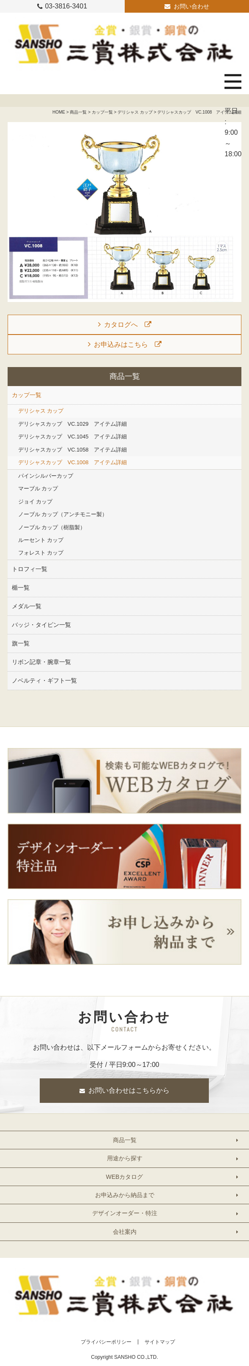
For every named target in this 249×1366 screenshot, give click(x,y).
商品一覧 (78, 112)
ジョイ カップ (35, 501)
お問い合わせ (191, 6)
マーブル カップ (38, 488)
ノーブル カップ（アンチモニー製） (63, 514)
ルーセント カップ (41, 540)
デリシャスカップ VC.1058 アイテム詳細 (72, 449)
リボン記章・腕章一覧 (41, 662)
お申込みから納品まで (124, 1195)
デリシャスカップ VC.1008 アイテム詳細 (72, 462)
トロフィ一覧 (29, 569)
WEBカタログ (124, 1176)
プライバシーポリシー (106, 1341)
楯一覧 (21, 587)
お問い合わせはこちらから (129, 1090)
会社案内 (125, 1231)
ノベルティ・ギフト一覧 (44, 680)
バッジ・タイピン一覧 (41, 624)
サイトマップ (160, 1341)
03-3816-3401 (66, 6)
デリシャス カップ (135, 112)
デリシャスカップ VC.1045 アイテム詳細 (72, 436)
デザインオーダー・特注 (124, 1213)
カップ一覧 (102, 112)
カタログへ (121, 324)
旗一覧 (21, 643)
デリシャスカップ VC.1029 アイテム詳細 (72, 424)
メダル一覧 (26, 606)
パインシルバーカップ (45, 476)
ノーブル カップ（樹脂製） (52, 527)
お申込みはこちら (121, 344)
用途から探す (124, 1158)
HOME (58, 112)
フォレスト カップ (41, 553)
